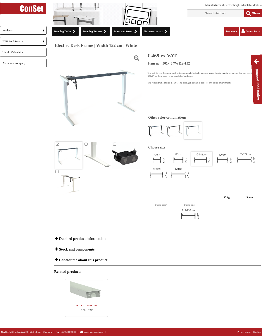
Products (24, 32)
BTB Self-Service (24, 43)
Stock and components (76, 249)
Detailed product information (81, 239)
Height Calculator (12, 52)
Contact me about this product (82, 260)
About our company (14, 63)
